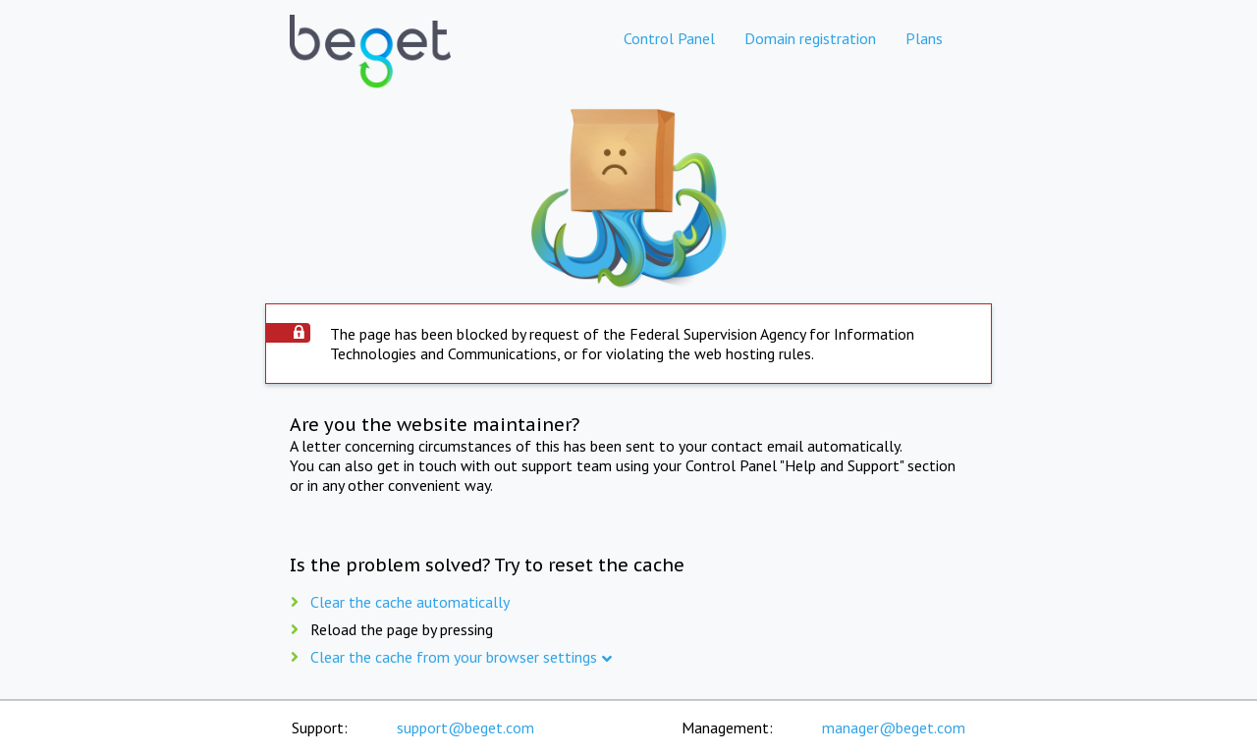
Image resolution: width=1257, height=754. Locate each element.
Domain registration (810, 38)
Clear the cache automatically (410, 602)
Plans (924, 38)
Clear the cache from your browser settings (453, 657)
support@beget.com (465, 727)
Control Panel (669, 38)
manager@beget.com (893, 727)
